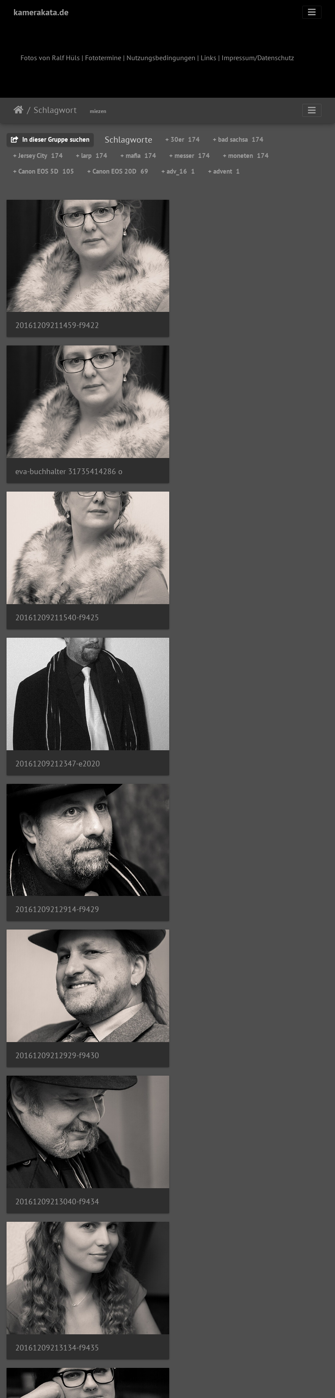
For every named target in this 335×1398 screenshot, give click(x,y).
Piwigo (185, 1379)
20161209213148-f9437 (225, 880)
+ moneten (246, 155)
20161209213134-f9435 (225, 740)
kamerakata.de (41, 12)
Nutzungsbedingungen (160, 57)
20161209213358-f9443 (225, 1021)
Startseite (19, 109)
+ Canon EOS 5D (43, 171)
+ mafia (138, 155)
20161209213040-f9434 (57, 740)
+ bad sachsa (238, 139)
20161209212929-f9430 (225, 600)
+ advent (224, 171)
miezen (98, 111)
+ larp (91, 155)
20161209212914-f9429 (57, 600)
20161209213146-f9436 (57, 880)
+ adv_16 (178, 171)
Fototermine (103, 57)
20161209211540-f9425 (57, 459)
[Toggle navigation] (311, 12)
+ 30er (182, 139)
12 (211, 1346)
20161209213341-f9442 (57, 1020)
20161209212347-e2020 (225, 459)
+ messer (189, 155)
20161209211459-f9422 (57, 319)
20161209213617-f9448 (57, 1301)
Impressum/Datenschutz (258, 57)
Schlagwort (55, 110)
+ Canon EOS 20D (117, 171)
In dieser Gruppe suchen (50, 139)
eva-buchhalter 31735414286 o (236, 319)
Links (208, 57)
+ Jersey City (38, 155)
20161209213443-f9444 (57, 1161)
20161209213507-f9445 (224, 1161)
